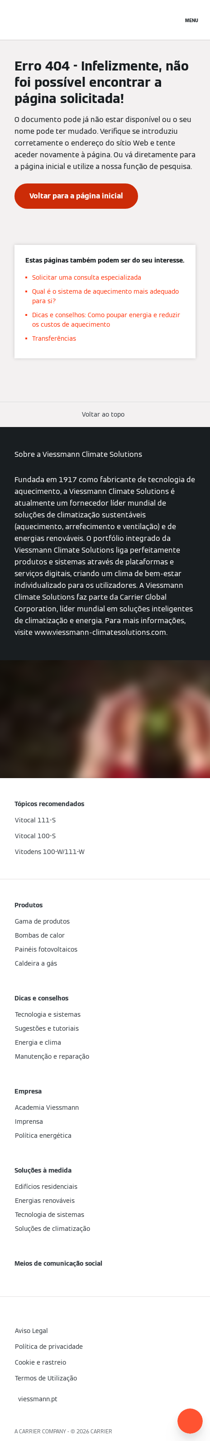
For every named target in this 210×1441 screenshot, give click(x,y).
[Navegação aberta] (191, 20)
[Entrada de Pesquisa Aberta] (171, 20)
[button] (105, 414)
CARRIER (101, 1431)
